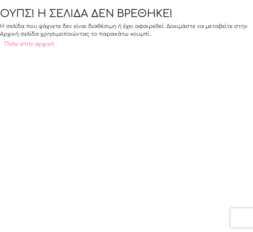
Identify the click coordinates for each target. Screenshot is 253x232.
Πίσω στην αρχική (29, 44)
